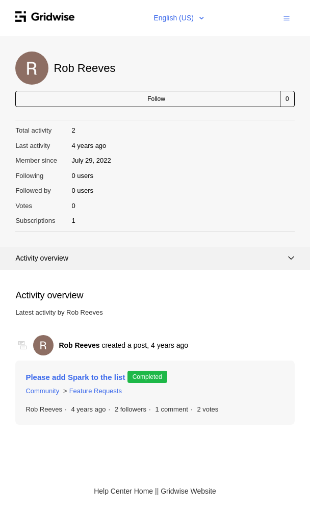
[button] (286, 18)
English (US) (174, 18)
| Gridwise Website (186, 491)
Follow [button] (156, 99)
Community (42, 391)
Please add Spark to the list (76, 377)
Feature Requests (95, 391)
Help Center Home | (125, 491)
